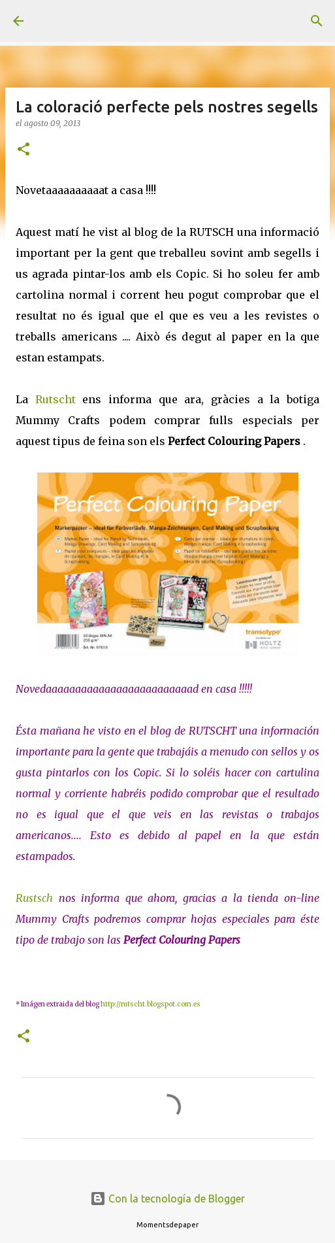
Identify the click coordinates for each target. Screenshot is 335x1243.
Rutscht (55, 399)
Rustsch (34, 897)
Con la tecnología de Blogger (167, 1198)
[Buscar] (317, 21)
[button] (23, 150)
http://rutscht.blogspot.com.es (150, 1004)
